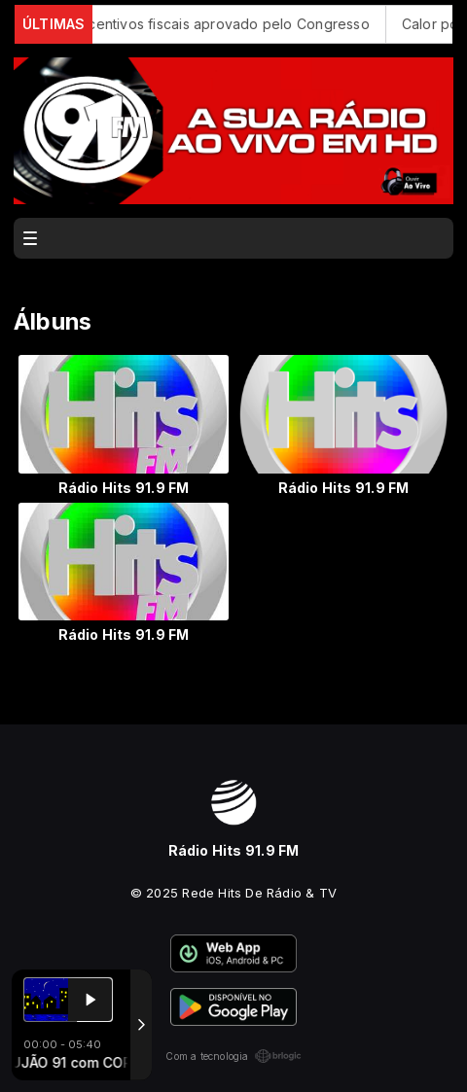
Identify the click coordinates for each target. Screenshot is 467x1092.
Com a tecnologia (233, 1056)
